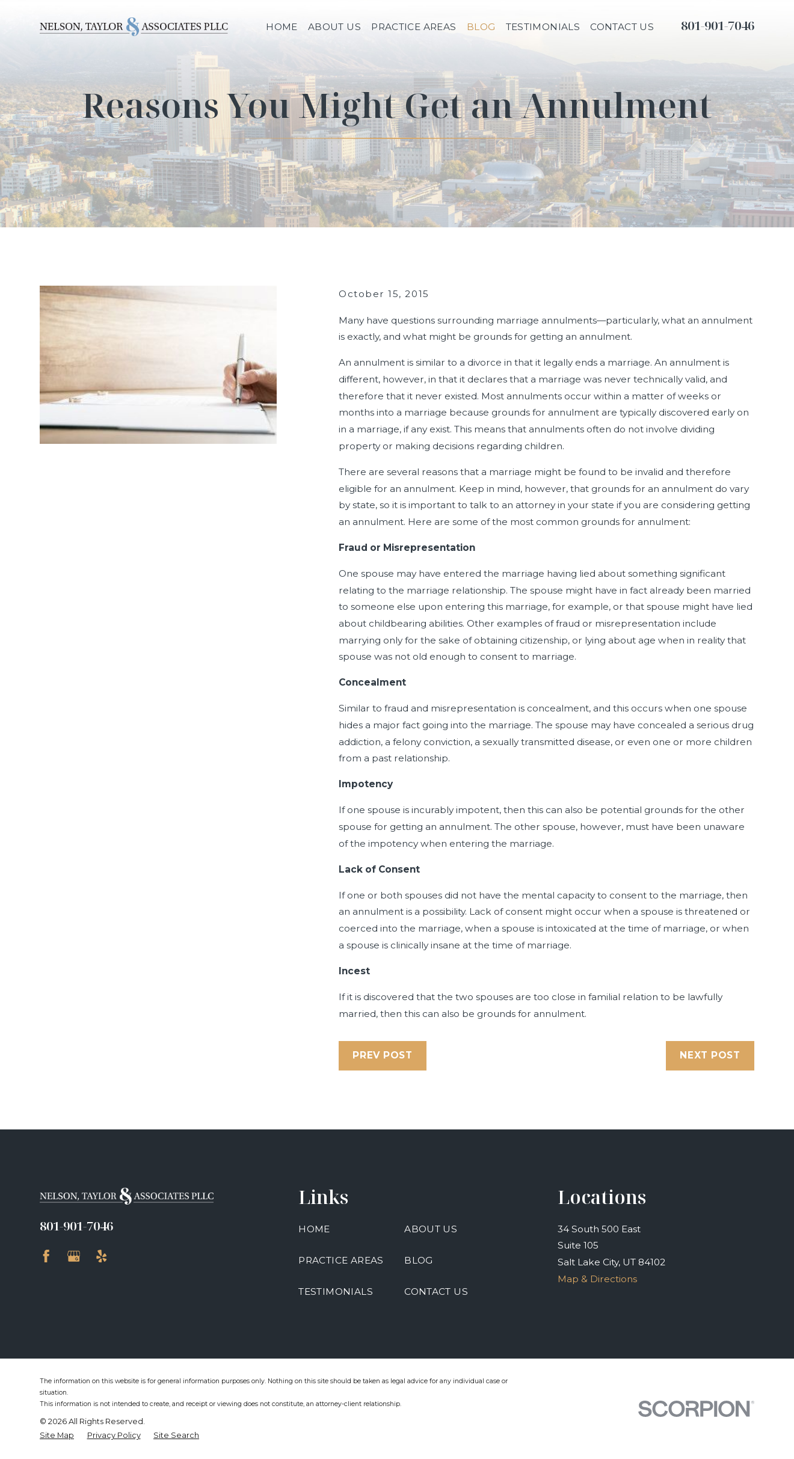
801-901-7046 (717, 25)
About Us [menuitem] (334, 26)
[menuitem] (57, 1435)
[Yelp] (101, 1256)
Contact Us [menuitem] (622, 26)
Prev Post (382, 1055)
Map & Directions (597, 1279)
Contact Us (436, 1291)
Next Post (710, 1055)
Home (314, 1229)
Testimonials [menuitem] (543, 26)
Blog (418, 1260)
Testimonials (335, 1291)
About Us (430, 1229)
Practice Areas (340, 1260)
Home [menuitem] (282, 26)
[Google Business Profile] (74, 1256)
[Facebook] (46, 1256)
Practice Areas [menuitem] (413, 26)
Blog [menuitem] (481, 26)
